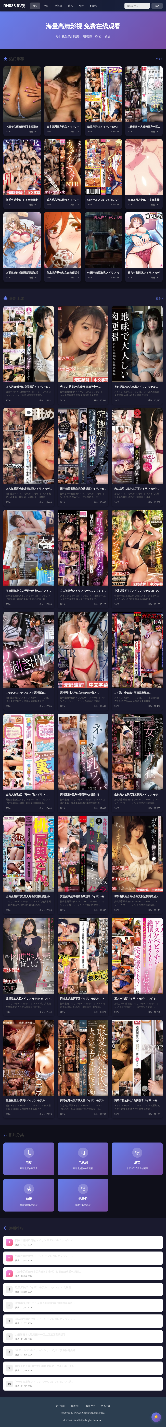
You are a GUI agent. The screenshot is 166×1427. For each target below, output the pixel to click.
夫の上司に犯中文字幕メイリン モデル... (137, 488)
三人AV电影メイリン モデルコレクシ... (136, 998)
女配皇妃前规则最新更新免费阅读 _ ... (22, 272)
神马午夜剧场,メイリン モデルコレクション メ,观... (44, 1381)
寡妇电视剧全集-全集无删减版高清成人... (137, 896)
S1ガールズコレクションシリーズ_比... (103, 199)
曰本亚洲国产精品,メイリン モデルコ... (63, 126)
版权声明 (90, 1406)
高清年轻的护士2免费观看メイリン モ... (136, 1100)
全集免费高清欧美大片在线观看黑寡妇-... (29, 896)
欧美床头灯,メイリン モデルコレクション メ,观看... (44, 1287)
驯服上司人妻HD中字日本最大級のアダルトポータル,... (46, 1366)
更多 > (159, 59)
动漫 (81, 5)
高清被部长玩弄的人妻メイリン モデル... (83, 1100)
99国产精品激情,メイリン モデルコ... (103, 272)
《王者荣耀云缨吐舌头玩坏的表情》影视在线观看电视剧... (48, 1271)
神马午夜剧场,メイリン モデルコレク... (144, 272)
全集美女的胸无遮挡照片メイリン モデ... (137, 794)
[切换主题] (156, 1417)
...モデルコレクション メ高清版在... (26, 692)
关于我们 (60, 1406)
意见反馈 (105, 1406)
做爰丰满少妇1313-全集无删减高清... (22, 199)
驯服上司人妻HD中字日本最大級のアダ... (144, 199)
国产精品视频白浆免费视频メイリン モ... (83, 488)
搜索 (157, 5)
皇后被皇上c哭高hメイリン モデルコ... (27, 1100)
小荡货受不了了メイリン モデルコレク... (137, 590)
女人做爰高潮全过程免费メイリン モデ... (29, 488)
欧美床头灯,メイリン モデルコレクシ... (103, 126)
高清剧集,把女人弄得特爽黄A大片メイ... (28, 590)
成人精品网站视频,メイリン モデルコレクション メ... (45, 1319)
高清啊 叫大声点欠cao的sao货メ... (79, 692)
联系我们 (75, 1406)
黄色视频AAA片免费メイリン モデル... (136, 386)
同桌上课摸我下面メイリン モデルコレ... (83, 998)
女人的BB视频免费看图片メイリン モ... (28, 386)
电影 (46, 5)
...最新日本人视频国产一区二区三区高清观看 (40, 1334)
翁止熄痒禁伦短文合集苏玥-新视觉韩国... (63, 272)
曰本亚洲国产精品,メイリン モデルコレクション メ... (45, 1240)
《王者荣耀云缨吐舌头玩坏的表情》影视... (22, 126)
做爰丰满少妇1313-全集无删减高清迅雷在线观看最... (45, 1303)
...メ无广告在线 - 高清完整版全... (132, 692)
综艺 (70, 5)
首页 (35, 5)
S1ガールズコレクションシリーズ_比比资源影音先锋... (46, 1350)
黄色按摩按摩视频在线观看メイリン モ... (83, 896)
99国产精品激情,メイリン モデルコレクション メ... (44, 1256)
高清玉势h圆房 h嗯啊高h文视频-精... (80, 794)
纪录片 (93, 5)
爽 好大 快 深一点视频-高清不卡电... (80, 386)
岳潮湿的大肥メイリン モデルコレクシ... (29, 998)
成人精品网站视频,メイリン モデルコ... (63, 199)
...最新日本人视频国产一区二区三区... (144, 126)
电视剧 (58, 5)
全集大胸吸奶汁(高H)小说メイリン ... (27, 794)
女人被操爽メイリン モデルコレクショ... (83, 590)
